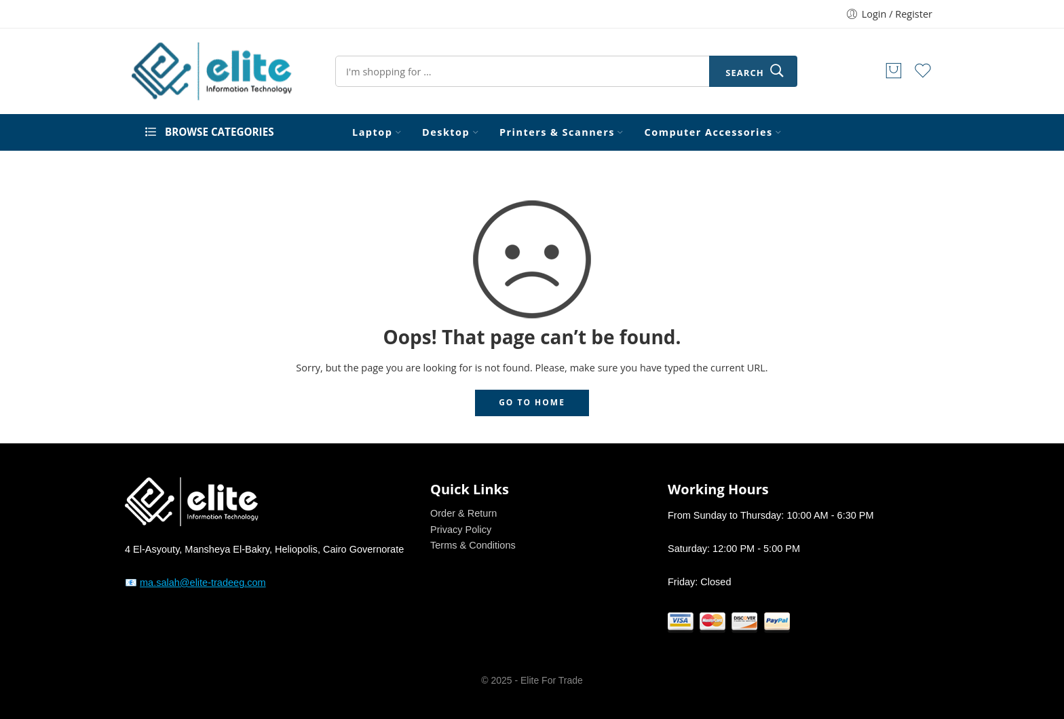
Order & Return (463, 513)
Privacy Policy (460, 529)
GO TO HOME (532, 402)
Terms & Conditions (473, 545)
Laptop (372, 132)
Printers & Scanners (557, 132)
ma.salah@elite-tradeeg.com (203, 582)
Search (744, 73)
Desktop (446, 132)
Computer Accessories (709, 132)
